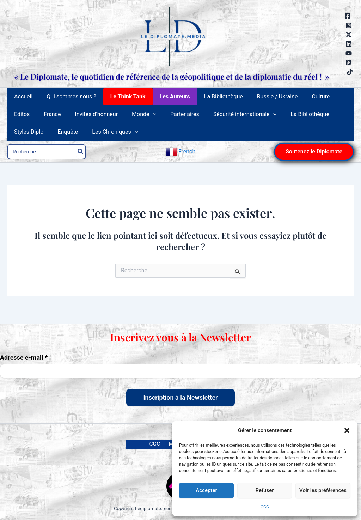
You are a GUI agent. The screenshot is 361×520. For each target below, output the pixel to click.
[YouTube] (348, 53)
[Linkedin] (348, 44)
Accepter (206, 490)
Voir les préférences (323, 490)
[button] (346, 430)
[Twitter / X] (348, 34)
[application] (116, 118)
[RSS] (348, 62)
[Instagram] (348, 25)
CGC (265, 506)
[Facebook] (347, 16)
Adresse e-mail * (24, 357)
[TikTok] (350, 72)
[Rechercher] (80, 156)
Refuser (264, 490)
